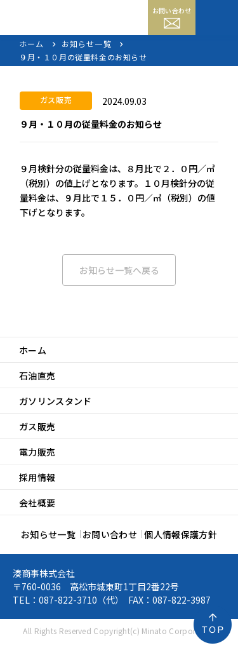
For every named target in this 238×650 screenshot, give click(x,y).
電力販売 (37, 451)
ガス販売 (37, 426)
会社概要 (37, 502)
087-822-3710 (68, 599)
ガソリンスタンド (55, 401)
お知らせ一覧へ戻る (119, 270)
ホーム (32, 350)
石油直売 (37, 375)
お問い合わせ (172, 17)
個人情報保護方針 (180, 534)
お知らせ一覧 (48, 534)
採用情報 (37, 477)
